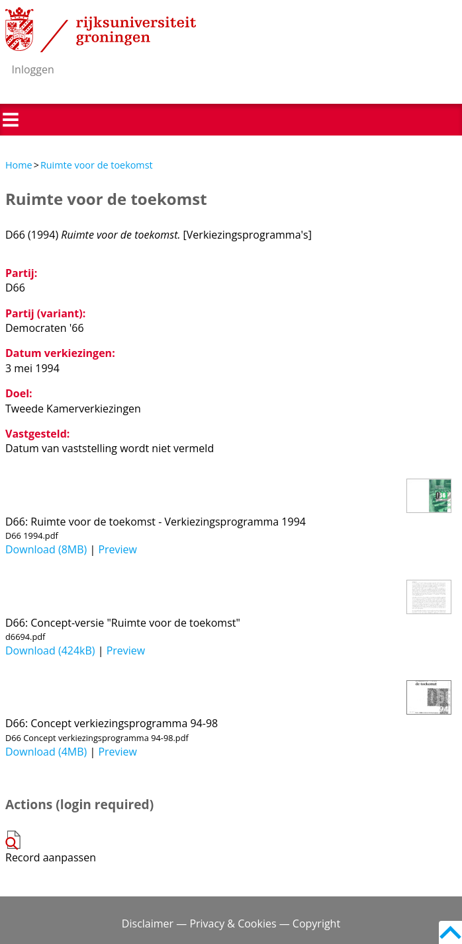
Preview (117, 549)
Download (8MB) (46, 549)
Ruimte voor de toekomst (96, 165)
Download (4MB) (46, 751)
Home (18, 165)
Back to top (450, 932)
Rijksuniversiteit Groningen (100, 29)
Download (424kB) (50, 650)
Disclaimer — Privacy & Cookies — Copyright (231, 923)
